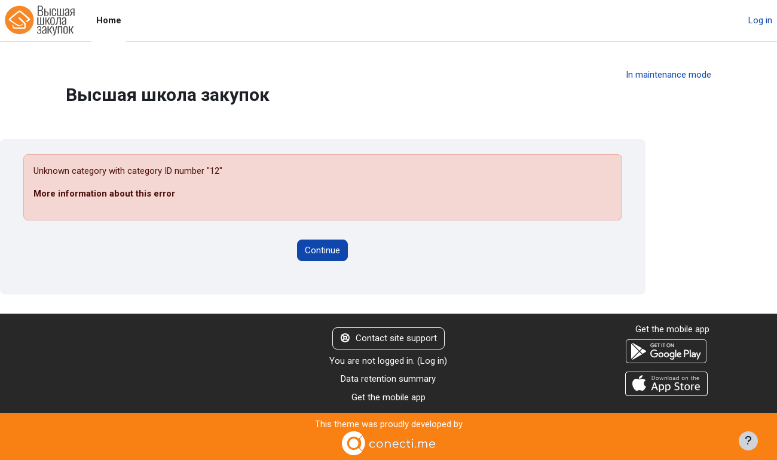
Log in (760, 20)
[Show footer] (748, 440)
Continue (322, 250)
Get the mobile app (388, 397)
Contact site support (389, 338)
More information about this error (104, 193)
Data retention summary (388, 378)
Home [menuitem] (108, 20)
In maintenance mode (668, 74)
